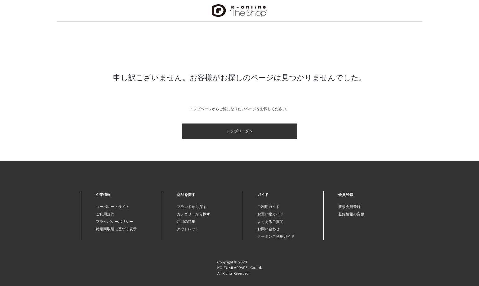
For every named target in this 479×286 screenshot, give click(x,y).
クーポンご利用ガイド (276, 236)
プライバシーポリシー (114, 221)
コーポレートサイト (112, 206)
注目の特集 (186, 221)
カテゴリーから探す (193, 214)
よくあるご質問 (270, 221)
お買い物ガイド (270, 214)
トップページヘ (239, 131)
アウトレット (188, 229)
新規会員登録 (349, 206)
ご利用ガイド (268, 206)
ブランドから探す (191, 206)
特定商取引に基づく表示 (116, 229)
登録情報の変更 (351, 214)
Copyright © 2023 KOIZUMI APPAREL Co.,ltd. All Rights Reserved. (239, 267)
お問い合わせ (268, 229)
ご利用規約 (105, 214)
